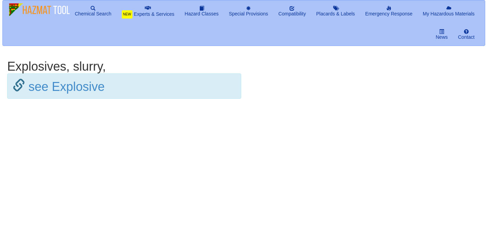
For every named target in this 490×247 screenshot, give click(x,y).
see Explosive (66, 87)
